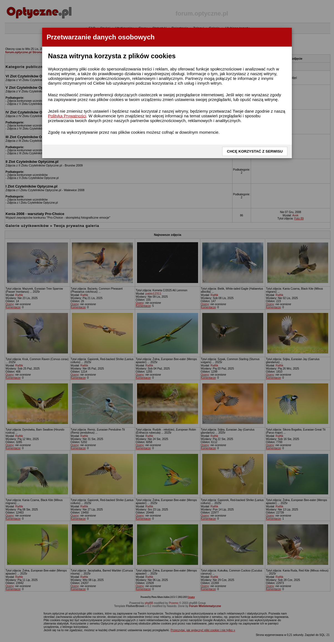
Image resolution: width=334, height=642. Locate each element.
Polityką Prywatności (67, 115)
